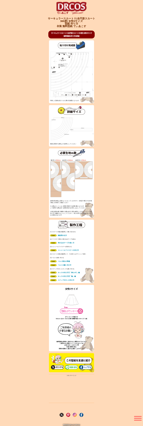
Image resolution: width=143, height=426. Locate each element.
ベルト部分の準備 (60, 261)
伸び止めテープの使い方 (62, 243)
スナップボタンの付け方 (62, 280)
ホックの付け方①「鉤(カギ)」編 (65, 272)
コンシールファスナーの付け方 (64, 250)
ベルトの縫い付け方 (60, 265)
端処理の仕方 (58, 235)
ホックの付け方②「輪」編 (63, 276)
